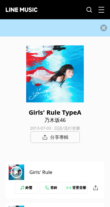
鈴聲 (26, 187)
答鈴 (51, 187)
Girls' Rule (40, 172)
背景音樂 (76, 187)
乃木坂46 (55, 119)
